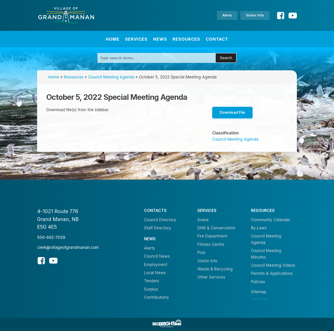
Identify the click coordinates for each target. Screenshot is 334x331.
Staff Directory (157, 228)
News (160, 39)
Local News (155, 272)
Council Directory (160, 219)
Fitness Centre (210, 244)
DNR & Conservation (216, 228)
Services (136, 39)
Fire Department (212, 236)
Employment (155, 264)
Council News (157, 256)
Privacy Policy (260, 298)
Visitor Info (255, 15)
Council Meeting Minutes (266, 253)
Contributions (156, 297)
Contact (217, 39)
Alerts (227, 15)
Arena (203, 219)
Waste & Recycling (215, 269)
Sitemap (258, 291)
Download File (232, 112)
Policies (258, 281)
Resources (186, 39)
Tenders (151, 281)
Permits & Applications (272, 273)
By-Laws (259, 228)
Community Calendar (270, 219)
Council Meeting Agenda (111, 77)
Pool (201, 252)
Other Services (211, 277)
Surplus (151, 289)
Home (112, 39)
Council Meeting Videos (273, 265)
